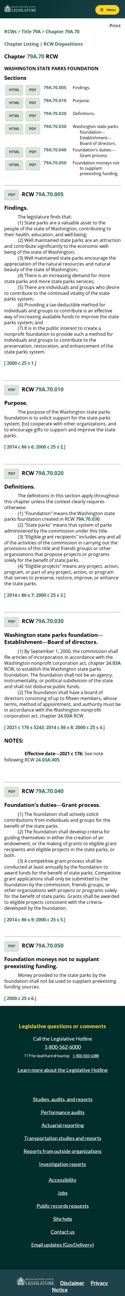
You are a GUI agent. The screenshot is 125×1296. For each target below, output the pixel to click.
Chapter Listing (21, 44)
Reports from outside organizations (62, 1151)
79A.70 (35, 56)
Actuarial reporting (63, 1125)
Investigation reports (62, 1164)
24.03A (113, 663)
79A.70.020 (55, 113)
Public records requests (62, 1206)
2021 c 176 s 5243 (25, 727)
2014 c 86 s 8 (59, 727)
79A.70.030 (55, 126)
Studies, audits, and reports (62, 1099)
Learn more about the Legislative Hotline (63, 1070)
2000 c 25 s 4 (88, 727)
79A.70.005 (55, 87)
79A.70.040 (55, 150)
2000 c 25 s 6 (20, 998)
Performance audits (63, 1112)
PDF (32, 89)
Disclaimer (72, 1283)
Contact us (63, 1232)
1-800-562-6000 (62, 1047)
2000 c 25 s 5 (49, 920)
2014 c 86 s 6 (20, 447)
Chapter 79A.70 (62, 31)
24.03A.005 (47, 760)
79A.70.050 (55, 162)
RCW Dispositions (63, 44)
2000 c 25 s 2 (49, 447)
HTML (14, 89)
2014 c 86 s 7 (20, 595)
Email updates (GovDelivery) (62, 1245)
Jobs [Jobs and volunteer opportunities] (62, 1193)
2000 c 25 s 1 (20, 363)
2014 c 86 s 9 (20, 920)
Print (115, 26)
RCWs (10, 31)
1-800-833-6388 (86, 1056)
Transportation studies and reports (62, 1138)
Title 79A (31, 31)
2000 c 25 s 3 (49, 595)
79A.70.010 (55, 100)
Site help (62, 1219)
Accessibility (62, 1180)
